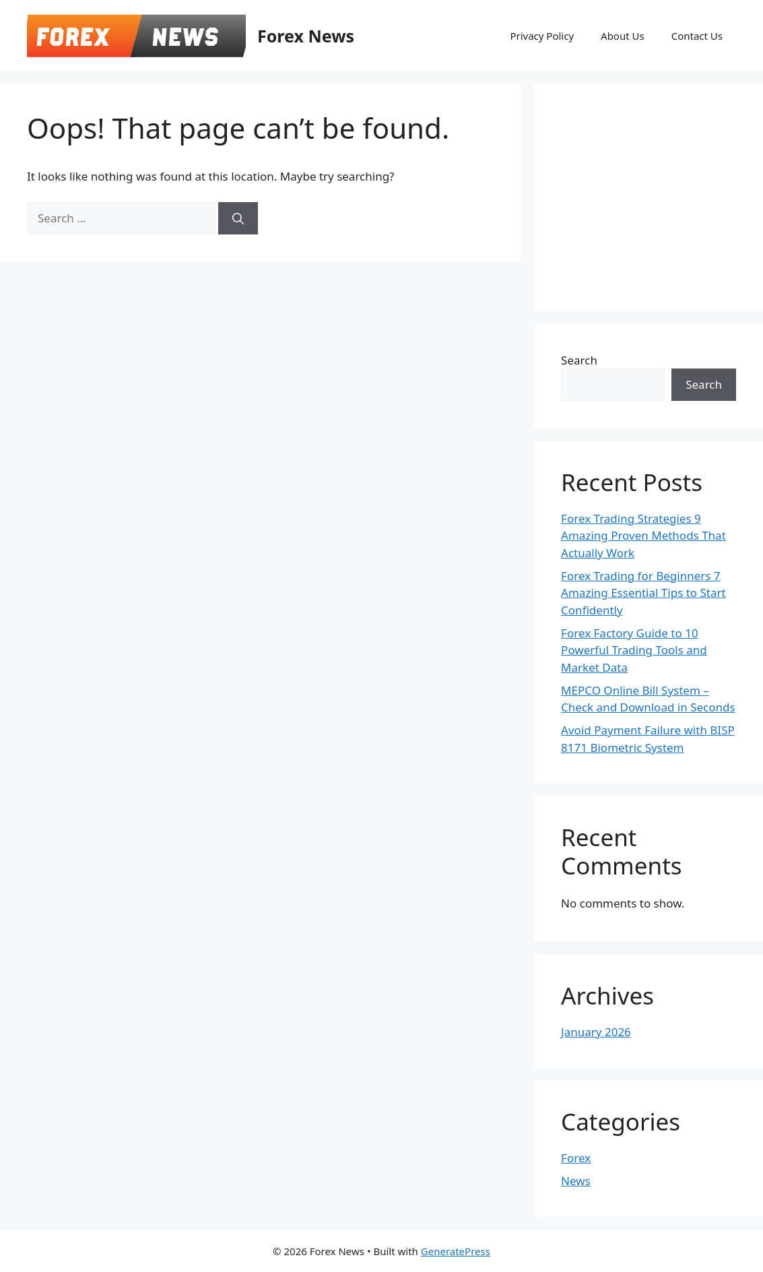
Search (579, 360)
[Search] (238, 218)
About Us (622, 35)
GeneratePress (455, 1251)
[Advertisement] (661, 195)
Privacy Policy (542, 35)
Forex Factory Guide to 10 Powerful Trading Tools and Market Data (634, 650)
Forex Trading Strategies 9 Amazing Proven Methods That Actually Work (643, 536)
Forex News (305, 35)
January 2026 (596, 1032)
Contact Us (697, 35)
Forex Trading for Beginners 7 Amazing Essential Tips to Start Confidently (643, 593)
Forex (576, 1158)
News (576, 1180)
